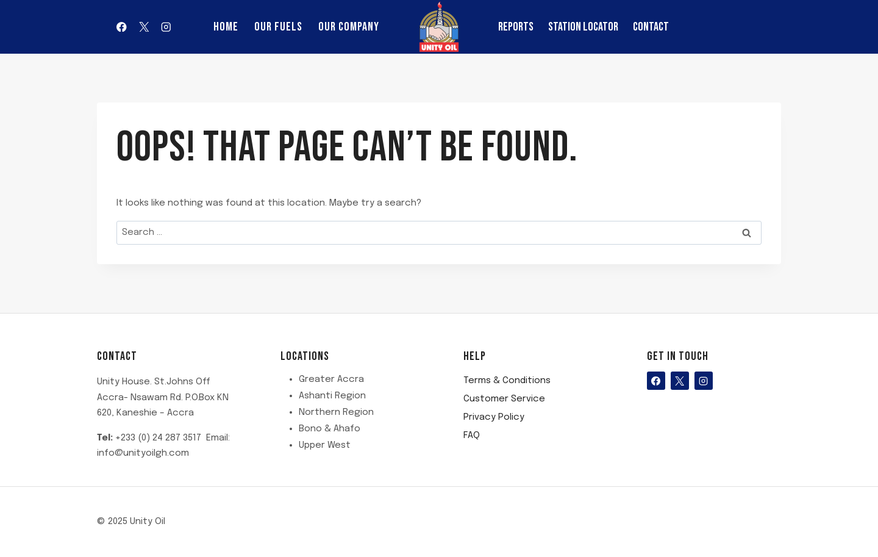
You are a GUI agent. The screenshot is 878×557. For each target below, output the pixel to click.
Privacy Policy (493, 417)
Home (225, 27)
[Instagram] (166, 26)
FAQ (471, 435)
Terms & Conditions (507, 381)
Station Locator (583, 27)
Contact (651, 27)
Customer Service (504, 399)
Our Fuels (278, 27)
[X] (144, 26)
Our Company (348, 27)
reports (516, 27)
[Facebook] (122, 26)
